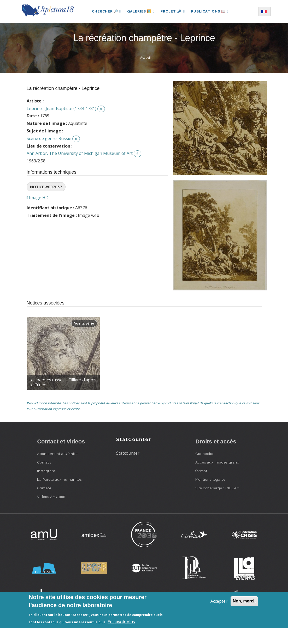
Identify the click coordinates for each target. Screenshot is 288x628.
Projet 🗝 (173, 11)
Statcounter (127, 453)
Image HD (38, 197)
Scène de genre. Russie (49, 138)
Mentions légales (210, 479)
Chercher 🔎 (106, 11)
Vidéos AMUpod (51, 497)
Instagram (46, 471)
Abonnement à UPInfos (57, 454)
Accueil (145, 57)
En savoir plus (121, 622)
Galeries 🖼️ (140, 11)
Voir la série (84, 323)
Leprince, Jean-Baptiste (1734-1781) (61, 108)
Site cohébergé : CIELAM (217, 488)
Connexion (205, 454)
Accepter (218, 601)
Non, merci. (244, 601)
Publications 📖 (210, 11)
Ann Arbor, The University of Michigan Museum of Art (80, 153)
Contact (44, 462)
